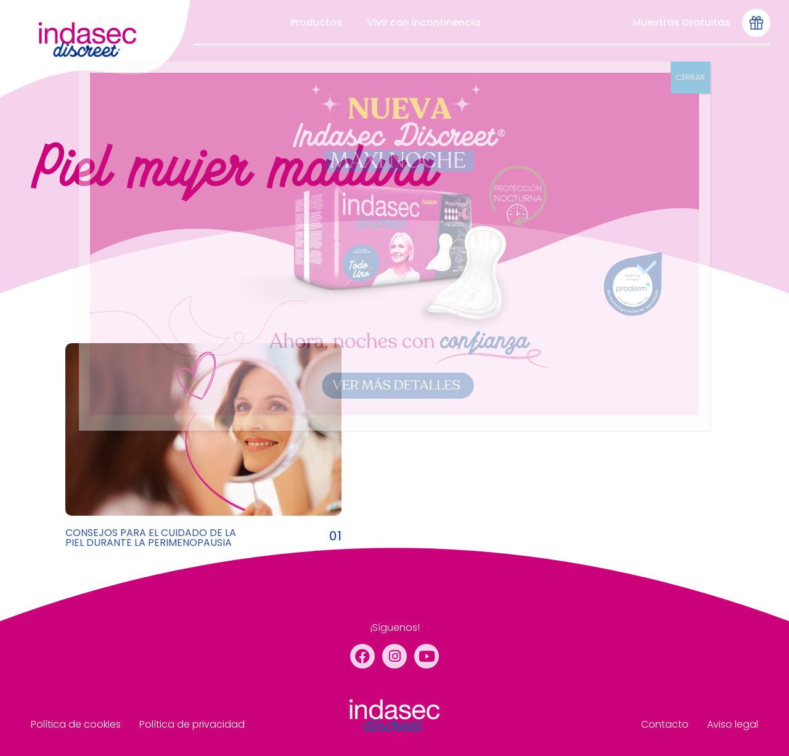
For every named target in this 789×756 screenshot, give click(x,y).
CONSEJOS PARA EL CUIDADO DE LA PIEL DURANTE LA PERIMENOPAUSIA (150, 538)
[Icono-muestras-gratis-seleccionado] (756, 23)
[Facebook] (362, 656)
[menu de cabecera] (95, 48)
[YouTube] (426, 656)
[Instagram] (394, 656)
